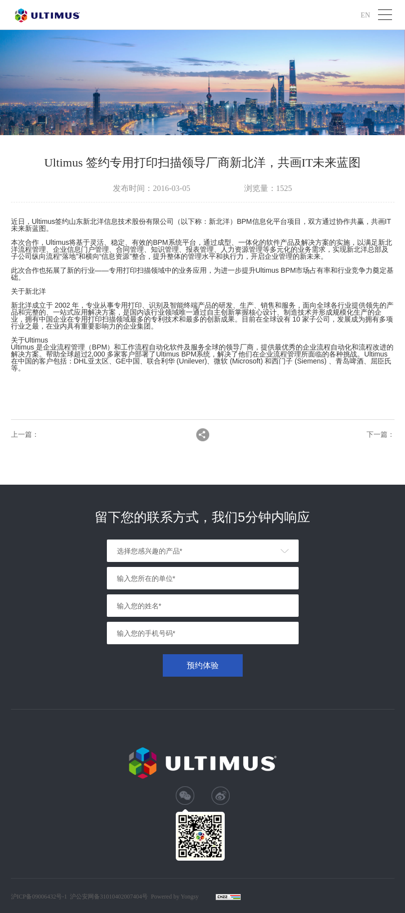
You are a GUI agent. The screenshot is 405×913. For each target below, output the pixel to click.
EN (365, 14)
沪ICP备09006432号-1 (39, 897)
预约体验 (203, 665)
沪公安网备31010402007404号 (109, 897)
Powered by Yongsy (175, 897)
